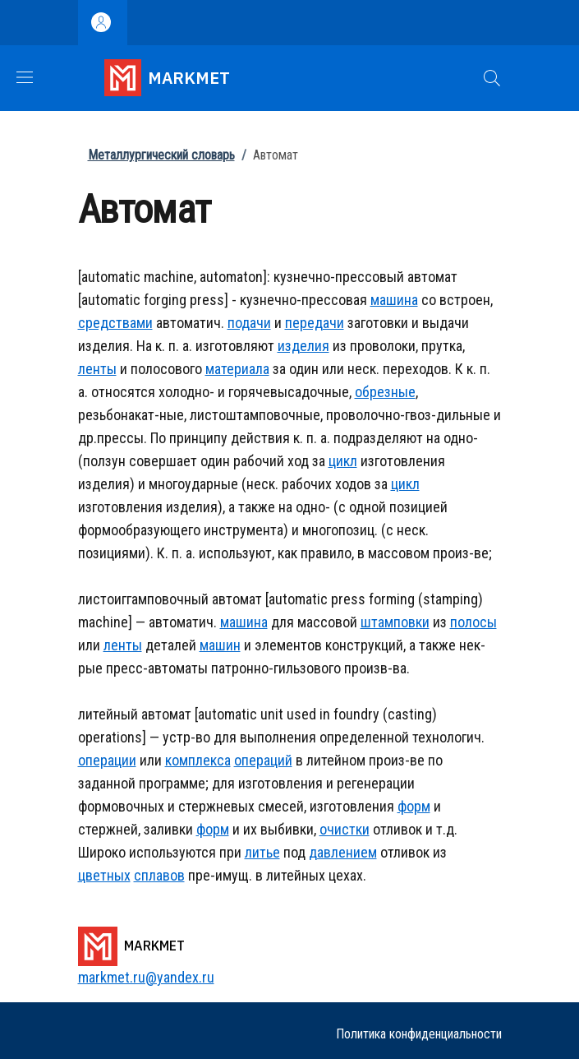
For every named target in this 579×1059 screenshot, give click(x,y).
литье (262, 852)
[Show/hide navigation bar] (24, 77)
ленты (97, 368)
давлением (343, 852)
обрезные (385, 391)
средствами (115, 322)
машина (394, 299)
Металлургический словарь (161, 155)
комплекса (198, 760)
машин (220, 645)
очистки (344, 829)
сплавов (159, 875)
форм (413, 806)
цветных (104, 875)
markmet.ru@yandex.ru (146, 977)
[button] (492, 78)
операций (263, 760)
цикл (343, 460)
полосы (473, 622)
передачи (314, 322)
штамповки (395, 622)
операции (107, 760)
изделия (303, 345)
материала (237, 368)
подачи (249, 322)
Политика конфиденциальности (419, 1034)
